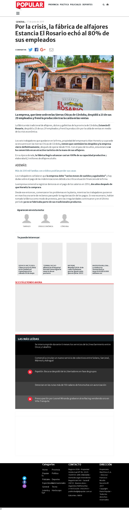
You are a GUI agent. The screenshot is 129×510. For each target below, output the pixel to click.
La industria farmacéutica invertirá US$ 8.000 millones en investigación (100, 271)
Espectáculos (48, 483)
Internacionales (59, 483)
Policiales (75, 4)
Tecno (54, 487)
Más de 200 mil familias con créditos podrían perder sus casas (45, 170)
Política (64, 4)
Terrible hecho (49, 266)
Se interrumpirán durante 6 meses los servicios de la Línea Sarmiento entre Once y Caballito (73, 345)
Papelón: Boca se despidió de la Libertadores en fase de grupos (66, 371)
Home (45, 470)
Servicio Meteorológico (29, 266)
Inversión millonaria (101, 266)
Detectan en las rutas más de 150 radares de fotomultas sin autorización (70, 385)
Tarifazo (27, 226)
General (45, 487)
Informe (71, 266)
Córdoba (65, 226)
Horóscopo (56, 490)
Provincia (53, 4)
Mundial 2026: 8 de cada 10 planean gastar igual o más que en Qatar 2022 (76, 270)
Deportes (87, 4)
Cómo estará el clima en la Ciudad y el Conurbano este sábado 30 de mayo (27, 270)
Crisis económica (45, 226)
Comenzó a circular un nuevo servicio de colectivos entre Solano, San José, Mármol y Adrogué (72, 359)
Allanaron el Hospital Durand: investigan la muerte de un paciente (52, 270)
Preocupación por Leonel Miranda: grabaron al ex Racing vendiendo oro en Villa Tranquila (72, 399)
